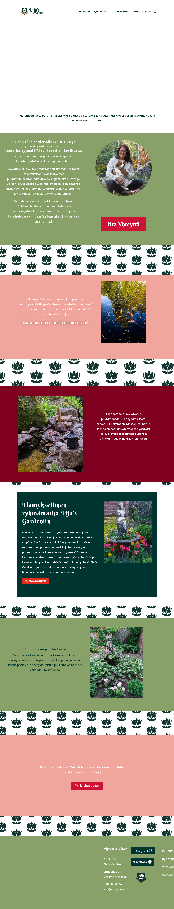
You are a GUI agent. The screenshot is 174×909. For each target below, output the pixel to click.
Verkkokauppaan (87, 786)
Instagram (140, 851)
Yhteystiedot (122, 12)
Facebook (140, 862)
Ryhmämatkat (101, 12)
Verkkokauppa (142, 12)
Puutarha (84, 12)
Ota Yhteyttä (123, 224)
